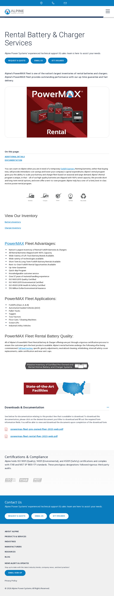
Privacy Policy (11, 580)
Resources (10, 552)
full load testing (25, 348)
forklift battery (68, 169)
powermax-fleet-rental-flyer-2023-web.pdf (34, 436)
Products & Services (15, 536)
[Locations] (41, 3)
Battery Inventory (13, 222)
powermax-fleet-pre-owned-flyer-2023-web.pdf (37, 429)
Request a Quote (16, 60)
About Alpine (12, 531)
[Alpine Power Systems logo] (14, 11)
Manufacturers (13, 547)
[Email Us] (65, 3)
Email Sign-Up (15, 572)
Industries (10, 541)
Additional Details (15, 156)
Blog (7, 557)
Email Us (38, 60)
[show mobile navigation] (107, 11)
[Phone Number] (53, 3)
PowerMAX (14, 243)
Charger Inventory (13, 228)
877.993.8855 (58, 60)
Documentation (13, 160)
